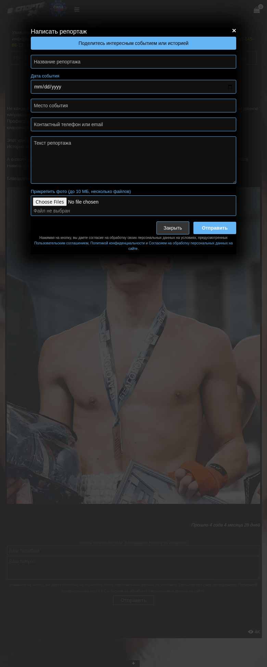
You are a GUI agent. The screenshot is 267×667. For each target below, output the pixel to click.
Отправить (215, 228)
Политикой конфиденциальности (117, 243)
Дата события (45, 76)
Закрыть (173, 228)
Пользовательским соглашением (61, 243)
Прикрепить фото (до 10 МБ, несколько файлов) (81, 191)
